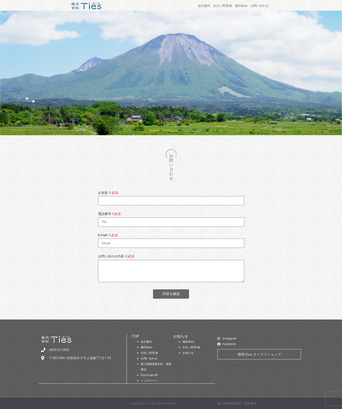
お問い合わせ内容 (116, 256)
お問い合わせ (149, 358)
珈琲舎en (146, 347)
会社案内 (146, 342)
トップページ (149, 381)
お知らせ (188, 353)
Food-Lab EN (149, 375)
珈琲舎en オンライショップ (259, 354)
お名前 (108, 193)
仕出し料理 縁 (149, 353)
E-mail (108, 235)
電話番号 (109, 214)
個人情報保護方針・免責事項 (237, 403)
